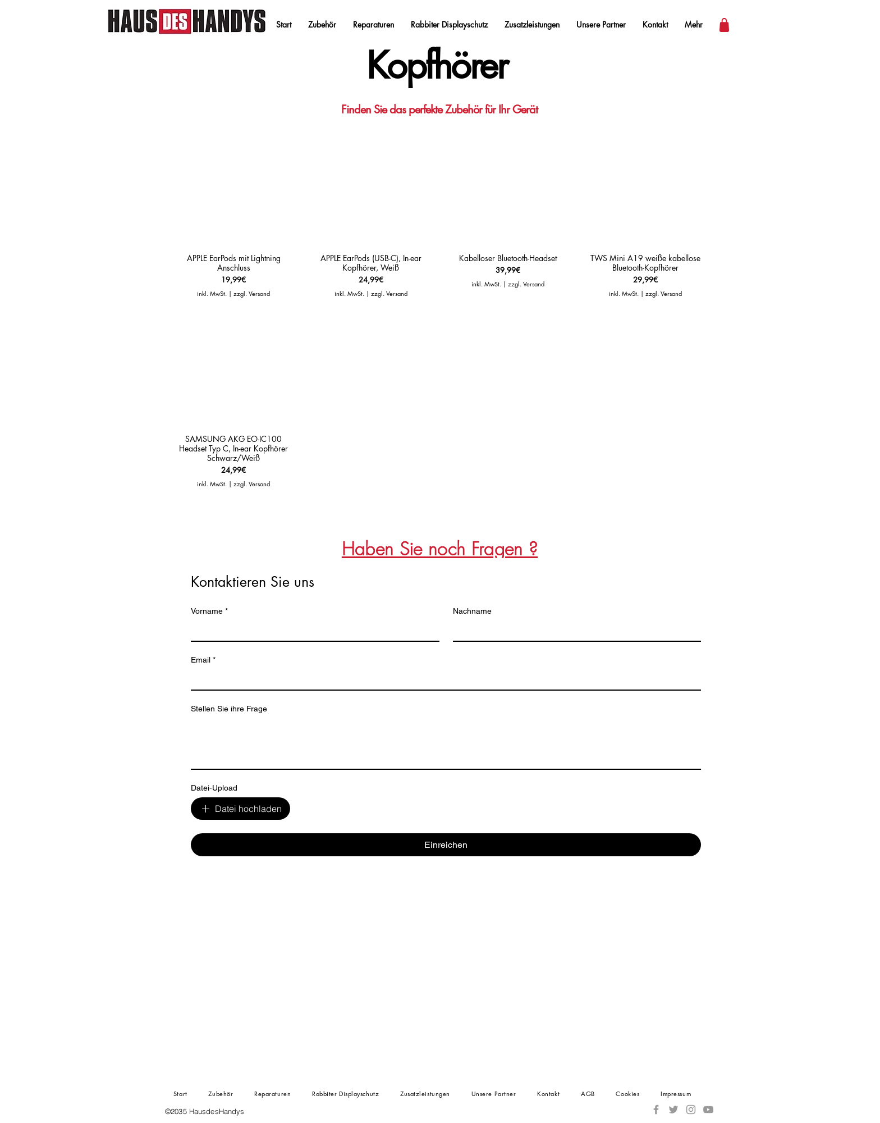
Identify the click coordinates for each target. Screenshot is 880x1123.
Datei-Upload (214, 787)
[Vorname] (312, 630)
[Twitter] (673, 1109)
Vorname (209, 611)
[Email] (442, 679)
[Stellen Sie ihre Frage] (446, 743)
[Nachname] (574, 630)
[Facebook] (656, 1109)
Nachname (472, 610)
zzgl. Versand (251, 293)
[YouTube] (708, 1109)
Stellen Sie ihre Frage (229, 708)
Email (203, 660)
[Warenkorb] (724, 24)
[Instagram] (691, 1109)
